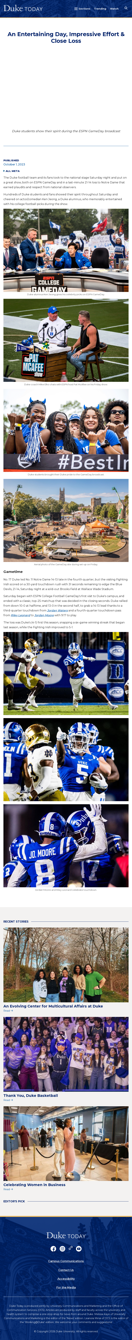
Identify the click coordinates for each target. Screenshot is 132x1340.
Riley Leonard (20, 615)
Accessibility (66, 1278)
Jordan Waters (57, 610)
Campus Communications (66, 1261)
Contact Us (66, 1270)
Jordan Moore (44, 615)
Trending (100, 8)
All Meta (13, 171)
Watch (114, 8)
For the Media (66, 1287)
